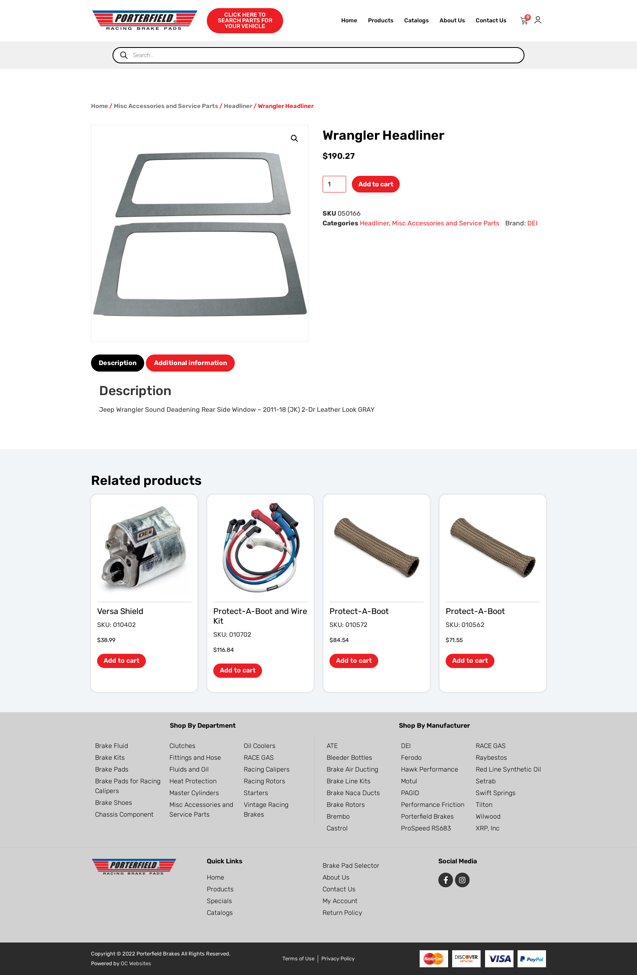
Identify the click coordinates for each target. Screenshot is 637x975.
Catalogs (416, 20)
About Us (452, 20)
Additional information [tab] (190, 363)
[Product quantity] (334, 184)
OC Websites (136, 963)
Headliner (238, 106)
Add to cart (375, 184)
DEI (532, 223)
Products (380, 20)
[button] (294, 138)
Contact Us (491, 20)
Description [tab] (117, 363)
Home (349, 20)
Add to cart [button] (121, 660)
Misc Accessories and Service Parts (166, 106)
